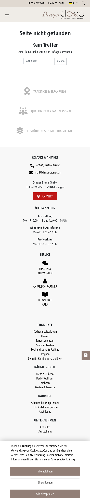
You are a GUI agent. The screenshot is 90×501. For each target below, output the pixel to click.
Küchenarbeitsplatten (45, 331)
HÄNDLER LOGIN (56, 3)
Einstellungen (45, 487)
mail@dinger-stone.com (48, 172)
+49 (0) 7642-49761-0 (48, 165)
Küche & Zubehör (45, 374)
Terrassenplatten (45, 340)
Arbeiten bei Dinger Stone (45, 403)
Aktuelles (45, 427)
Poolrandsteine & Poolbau (45, 349)
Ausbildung (45, 411)
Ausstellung (45, 431)
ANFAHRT (45, 196)
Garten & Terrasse (45, 387)
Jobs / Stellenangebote (45, 407)
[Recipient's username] (39, 61)
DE (72, 3)
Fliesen (45, 336)
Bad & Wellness (45, 378)
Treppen (45, 354)
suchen (61, 61)
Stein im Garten (45, 345)
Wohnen (45, 383)
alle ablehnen (45, 476)
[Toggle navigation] (7, 14)
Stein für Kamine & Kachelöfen (45, 358)
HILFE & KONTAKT (36, 3)
